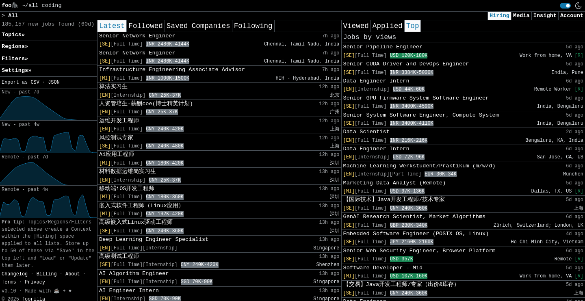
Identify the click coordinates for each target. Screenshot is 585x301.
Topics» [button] (13, 35)
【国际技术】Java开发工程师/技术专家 (394, 200)
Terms (9, 282)
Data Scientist (366, 132)
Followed (145, 26)
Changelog (15, 274)
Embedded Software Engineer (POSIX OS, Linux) (416, 234)
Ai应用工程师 (116, 155)
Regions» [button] (15, 46)
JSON (54, 82)
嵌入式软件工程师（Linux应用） (141, 206)
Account (571, 16)
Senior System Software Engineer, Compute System (421, 115)
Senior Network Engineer (137, 36)
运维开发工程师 (119, 121)
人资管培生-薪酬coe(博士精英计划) (146, 104)
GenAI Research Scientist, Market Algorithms (414, 217)
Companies (211, 26)
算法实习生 (113, 87)
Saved (177, 26)
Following (253, 26)
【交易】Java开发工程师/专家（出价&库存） (401, 285)
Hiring (499, 16)
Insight (545, 16)
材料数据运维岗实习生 (127, 172)
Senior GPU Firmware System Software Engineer (416, 98)
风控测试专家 (116, 138)
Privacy (35, 282)
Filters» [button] (15, 59)
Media (521, 16)
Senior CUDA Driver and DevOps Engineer (406, 64)
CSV (34, 82)
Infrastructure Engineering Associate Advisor (172, 70)
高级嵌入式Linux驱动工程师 (136, 222)
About (72, 274)
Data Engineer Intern (376, 81)
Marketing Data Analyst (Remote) (394, 183)
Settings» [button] (16, 70)
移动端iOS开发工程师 (126, 189)
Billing (47, 274)
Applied (388, 26)
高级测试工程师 (119, 256)
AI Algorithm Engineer (134, 274)
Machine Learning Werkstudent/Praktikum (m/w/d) (419, 166)
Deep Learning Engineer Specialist (153, 239)
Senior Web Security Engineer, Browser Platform (419, 251)
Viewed (356, 26)
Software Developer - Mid (383, 268)
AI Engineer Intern (129, 291)
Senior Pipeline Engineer (383, 47)
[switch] (565, 6)
